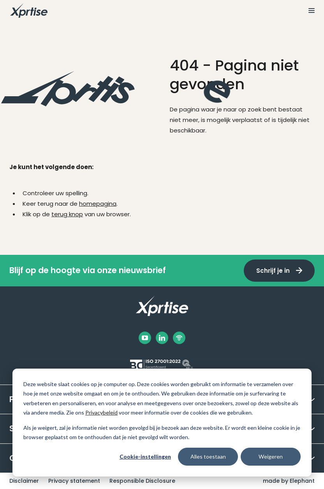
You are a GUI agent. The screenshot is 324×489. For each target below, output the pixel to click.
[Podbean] (179, 338)
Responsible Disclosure (142, 481)
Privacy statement (74, 481)
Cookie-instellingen (145, 456)
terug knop (67, 214)
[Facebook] (145, 338)
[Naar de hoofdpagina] (28, 10)
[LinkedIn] (162, 338)
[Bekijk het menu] (308, 10)
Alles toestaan (208, 456)
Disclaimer (24, 481)
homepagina (97, 203)
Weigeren (271, 456)
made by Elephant (289, 481)
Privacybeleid (101, 412)
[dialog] (162, 423)
